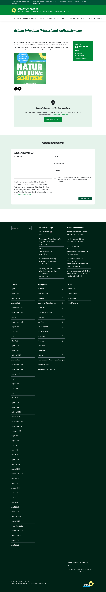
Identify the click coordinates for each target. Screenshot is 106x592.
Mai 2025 (14, 341)
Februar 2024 (16, 412)
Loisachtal (41, 350)
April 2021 (15, 545)
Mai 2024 (14, 398)
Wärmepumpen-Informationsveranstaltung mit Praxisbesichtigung (77, 251)
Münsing (41, 355)
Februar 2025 (16, 355)
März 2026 (15, 293)
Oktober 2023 (16, 431)
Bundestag (41, 308)
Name (56, 156)
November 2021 (17, 531)
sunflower (25, 583)
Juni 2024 (14, 393)
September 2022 (17, 483)
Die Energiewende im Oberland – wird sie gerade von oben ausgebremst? (51, 271)
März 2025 (15, 350)
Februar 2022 (16, 516)
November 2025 (17, 312)
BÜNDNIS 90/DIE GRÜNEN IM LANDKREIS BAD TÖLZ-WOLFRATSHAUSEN (43, 12)
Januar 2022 (15, 521)
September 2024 (17, 379)
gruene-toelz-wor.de (28, 9)
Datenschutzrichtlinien (60, 115)
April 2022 (15, 507)
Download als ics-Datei (81, 58)
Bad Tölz (41, 298)
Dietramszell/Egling (45, 312)
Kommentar (18, 156)
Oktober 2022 (16, 478)
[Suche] (89, 2)
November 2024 (17, 369)
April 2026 (15, 289)
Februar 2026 (16, 298)
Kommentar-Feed (74, 298)
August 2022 (15, 488)
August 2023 (15, 440)
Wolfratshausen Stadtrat (46, 369)
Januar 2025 (15, 360)
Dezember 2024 (17, 365)
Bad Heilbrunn (43, 293)
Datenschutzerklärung (24, 194)
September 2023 (17, 436)
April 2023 (15, 459)
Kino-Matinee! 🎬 (45, 232)
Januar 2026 (15, 303)
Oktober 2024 (16, 374)
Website (57, 171)
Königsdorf (42, 336)
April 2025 (15, 346)
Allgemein (41, 289)
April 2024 (15, 403)
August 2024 (15, 384)
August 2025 (15, 327)
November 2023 (17, 426)
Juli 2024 (14, 388)
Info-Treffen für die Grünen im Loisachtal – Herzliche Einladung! (78, 273)
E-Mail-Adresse (60, 163)
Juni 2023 (14, 450)
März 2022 (15, 512)
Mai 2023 (14, 455)
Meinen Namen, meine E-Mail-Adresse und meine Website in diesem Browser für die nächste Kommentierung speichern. (74, 179)
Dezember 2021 (17, 526)
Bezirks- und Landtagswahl (47, 303)
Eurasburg (41, 317)
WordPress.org (73, 303)
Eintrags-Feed (73, 293)
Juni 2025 (14, 336)
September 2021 (17, 535)
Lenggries (41, 346)
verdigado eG (42, 583)
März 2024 (15, 407)
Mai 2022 (14, 502)
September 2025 (17, 322)
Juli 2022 (14, 493)
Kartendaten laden (53, 120)
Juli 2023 (14, 445)
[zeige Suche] (91, 2)
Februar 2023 (16, 464)
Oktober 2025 (16, 317)
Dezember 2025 (17, 308)
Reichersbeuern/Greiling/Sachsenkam (51, 360)
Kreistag (41, 341)
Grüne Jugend (43, 327)
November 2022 (17, 474)
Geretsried (41, 322)
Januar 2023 (15, 469)
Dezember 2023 (17, 422)
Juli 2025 (14, 331)
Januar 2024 (15, 417)
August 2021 (15, 540)
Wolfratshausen (43, 365)
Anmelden (71, 289)
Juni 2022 (14, 497)
